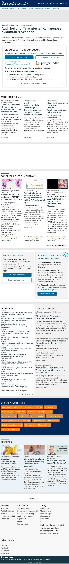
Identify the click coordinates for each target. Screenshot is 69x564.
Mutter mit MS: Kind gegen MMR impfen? (56, 462)
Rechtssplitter (30, 426)
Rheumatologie (44, 426)
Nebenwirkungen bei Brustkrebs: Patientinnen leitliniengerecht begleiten (17, 344)
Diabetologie (20, 412)
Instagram (5, 554)
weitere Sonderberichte (57, 246)
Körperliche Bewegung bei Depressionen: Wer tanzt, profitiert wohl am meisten (16, 363)
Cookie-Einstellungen (25, 517)
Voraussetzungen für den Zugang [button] (42, 84)
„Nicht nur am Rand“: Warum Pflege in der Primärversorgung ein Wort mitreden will (15, 333)
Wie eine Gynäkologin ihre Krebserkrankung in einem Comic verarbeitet (17, 375)
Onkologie (26, 421)
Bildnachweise (22, 524)
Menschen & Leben (54, 417)
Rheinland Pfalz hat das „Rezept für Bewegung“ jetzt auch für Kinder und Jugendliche (17, 320)
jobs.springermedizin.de (49, 534)
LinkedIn (4, 546)
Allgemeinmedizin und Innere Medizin (16, 408)
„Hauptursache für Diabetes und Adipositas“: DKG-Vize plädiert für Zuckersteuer (16, 314)
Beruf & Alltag (50, 408)
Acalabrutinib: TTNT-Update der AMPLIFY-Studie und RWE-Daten (11, 197)
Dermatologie (7, 412)
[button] (62, 3)
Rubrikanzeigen (46, 514)
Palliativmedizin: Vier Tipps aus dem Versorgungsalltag (13, 380)
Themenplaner (45, 511)
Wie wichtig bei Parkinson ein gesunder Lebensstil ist (14, 339)
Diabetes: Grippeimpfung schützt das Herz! (9, 462)
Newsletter (44, 519)
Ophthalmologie (39, 421)
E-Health (31, 412)
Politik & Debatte (7, 511)
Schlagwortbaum (23, 509)
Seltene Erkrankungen (10, 430)
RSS (41, 522)
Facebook (4, 549)
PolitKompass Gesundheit (12, 426)
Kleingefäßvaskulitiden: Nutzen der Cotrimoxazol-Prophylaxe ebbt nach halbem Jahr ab (57, 108)
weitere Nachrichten (27, 395)
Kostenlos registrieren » (50, 58)
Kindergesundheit (37, 417)
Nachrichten (7, 308)
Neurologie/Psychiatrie (11, 421)
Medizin (4, 514)
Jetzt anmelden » (19, 58)
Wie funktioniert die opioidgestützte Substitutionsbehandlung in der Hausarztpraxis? (13, 357)
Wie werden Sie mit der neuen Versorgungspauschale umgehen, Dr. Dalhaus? (50, 370)
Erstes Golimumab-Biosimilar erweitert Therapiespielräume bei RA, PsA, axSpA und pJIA (34, 198)
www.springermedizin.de (49, 528)
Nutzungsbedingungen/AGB (27, 511)
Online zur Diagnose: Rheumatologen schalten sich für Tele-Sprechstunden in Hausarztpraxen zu (11, 110)
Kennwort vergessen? (13, 62)
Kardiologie (23, 417)
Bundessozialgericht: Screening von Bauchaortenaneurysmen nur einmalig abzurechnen (14, 326)
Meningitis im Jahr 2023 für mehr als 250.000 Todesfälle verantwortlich (16, 350)
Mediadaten (44, 509)
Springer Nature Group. (43, 560)
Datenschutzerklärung (25, 514)
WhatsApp (5, 551)
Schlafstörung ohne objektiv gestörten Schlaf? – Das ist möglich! (17, 369)
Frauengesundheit (44, 412)
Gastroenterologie (9, 417)
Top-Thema (38, 408)
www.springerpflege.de (49, 531)
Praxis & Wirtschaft (8, 517)
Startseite (4, 509)
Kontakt (20, 522)
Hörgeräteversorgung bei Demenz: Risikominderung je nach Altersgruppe (14, 386)
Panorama (5, 519)
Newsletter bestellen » (47, 294)
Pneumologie (53, 421)
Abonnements (45, 517)
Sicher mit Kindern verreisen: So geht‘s (14, 391)
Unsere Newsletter (12, 403)
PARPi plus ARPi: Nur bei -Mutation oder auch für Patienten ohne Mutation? (56, 202)
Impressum (21, 519)
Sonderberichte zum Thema (17, 176)
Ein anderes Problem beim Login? (17, 65)
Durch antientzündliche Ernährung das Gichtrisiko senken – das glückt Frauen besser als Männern (33, 109)
